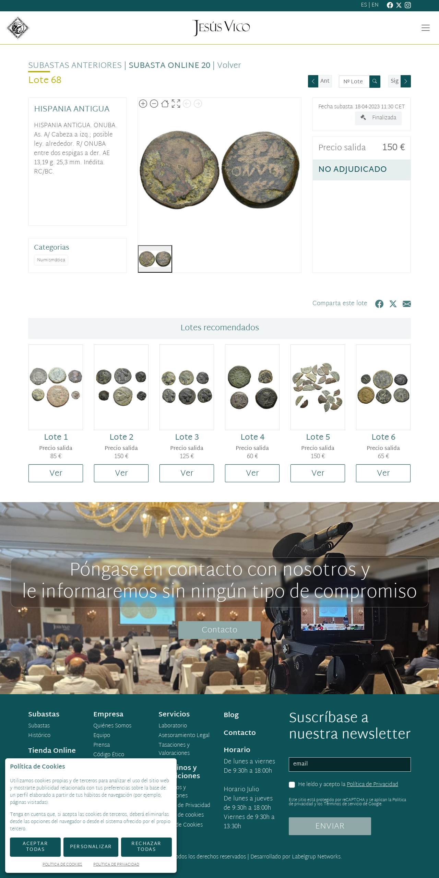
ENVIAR (330, 826)
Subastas (39, 726)
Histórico (39, 736)
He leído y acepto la (348, 785)
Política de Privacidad (372, 785)
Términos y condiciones (173, 792)
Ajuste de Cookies (181, 825)
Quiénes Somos (112, 726)
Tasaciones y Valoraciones (174, 750)
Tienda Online (52, 751)
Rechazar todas (146, 847)
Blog (231, 715)
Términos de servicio (343, 804)
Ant (325, 81)
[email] (350, 764)
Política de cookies (181, 815)
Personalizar (91, 847)
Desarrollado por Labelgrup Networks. (296, 857)
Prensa (101, 745)
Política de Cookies (62, 865)
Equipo (101, 736)
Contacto (219, 630)
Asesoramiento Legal (184, 736)
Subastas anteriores (75, 65)
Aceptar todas (35, 847)
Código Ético (108, 755)
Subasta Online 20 (169, 65)
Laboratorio (172, 726)
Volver (229, 65)
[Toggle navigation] (425, 27)
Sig (395, 81)
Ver (55, 473)
